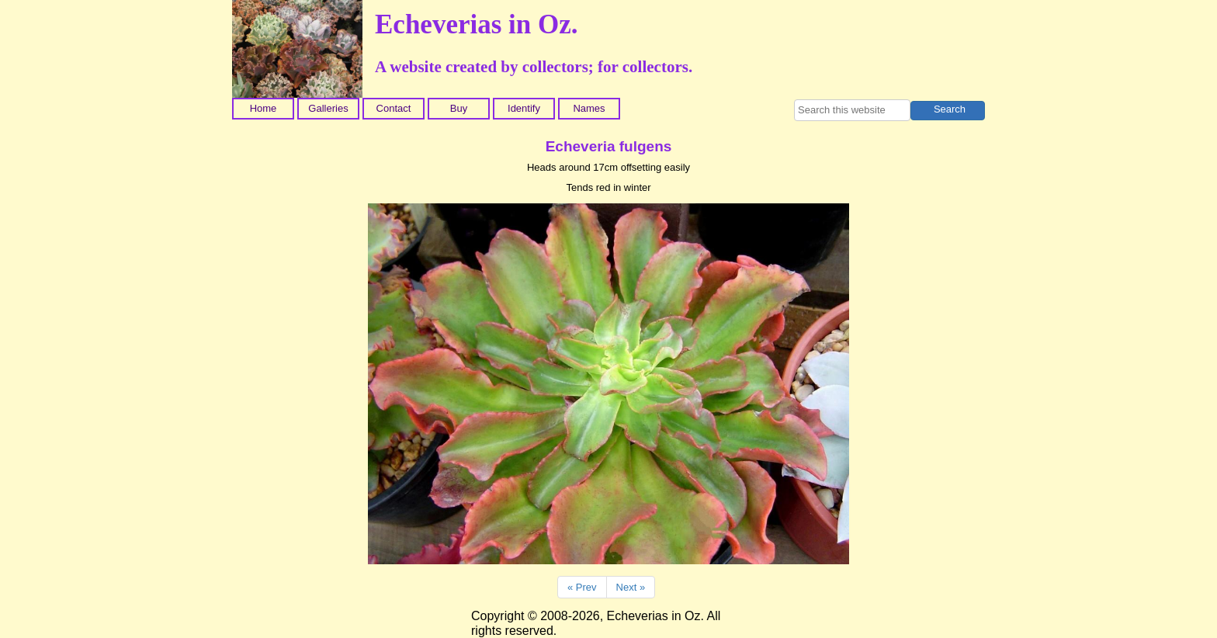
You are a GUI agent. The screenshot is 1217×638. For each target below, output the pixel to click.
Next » (631, 587)
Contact (393, 108)
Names (589, 108)
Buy (458, 108)
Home (263, 108)
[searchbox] (852, 110)
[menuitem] (264, 109)
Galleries (328, 108)
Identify (524, 108)
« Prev (582, 587)
